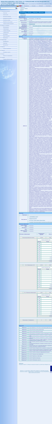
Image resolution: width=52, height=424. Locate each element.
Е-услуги (33, 5)
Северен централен (6, 30)
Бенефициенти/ (16, 5)
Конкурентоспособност (7, 18)
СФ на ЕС (41, 5)
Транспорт (5, 12)
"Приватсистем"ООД (33, 218)
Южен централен (6, 36)
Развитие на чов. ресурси (7, 21)
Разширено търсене (6, 52)
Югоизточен (5, 37)
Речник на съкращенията (7, 55)
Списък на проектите (7, 48)
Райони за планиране (5, 25)
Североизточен (6, 32)
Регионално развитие (7, 16)
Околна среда (5, 14)
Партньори (5, 43)
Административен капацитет (8, 23)
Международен (6, 27)
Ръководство (26, 5)
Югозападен (5, 34)
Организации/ (11, 5)
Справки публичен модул (7, 59)
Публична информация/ (4, 5)
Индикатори (41, 12)
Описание (29, 12)
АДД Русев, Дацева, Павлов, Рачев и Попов (37, 220)
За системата (48, 5)
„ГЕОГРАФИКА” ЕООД (33, 216)
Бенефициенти (6, 41)
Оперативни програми (6, 11)
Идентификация (23, 12)
